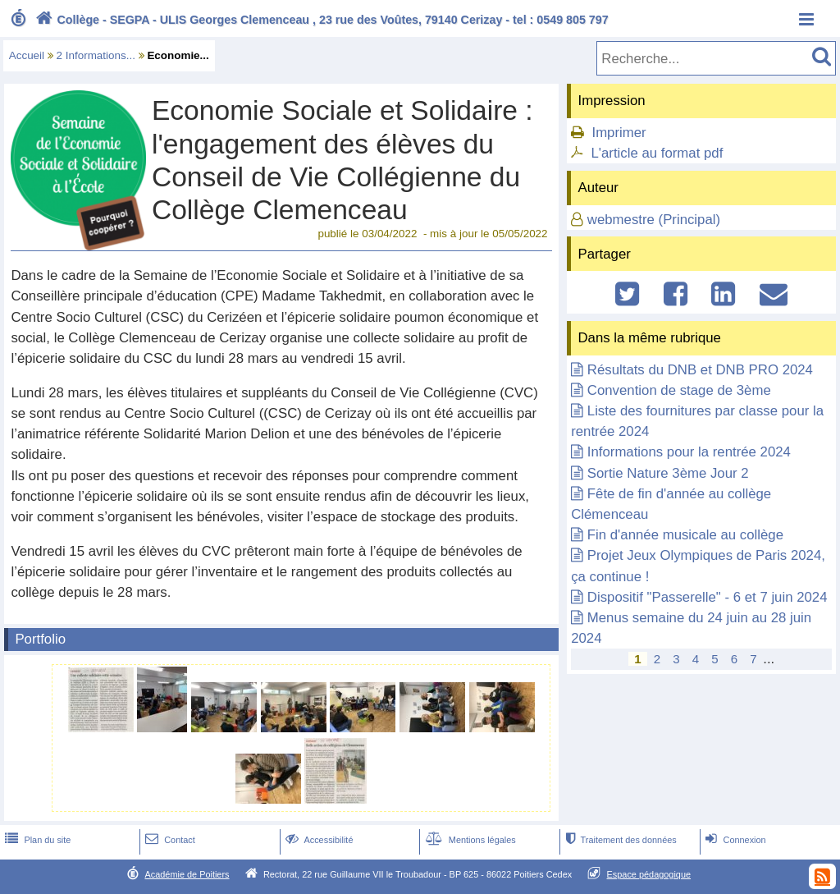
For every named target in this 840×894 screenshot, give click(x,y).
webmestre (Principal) (653, 219)
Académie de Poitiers (186, 874)
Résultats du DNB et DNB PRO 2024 (700, 370)
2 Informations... (96, 55)
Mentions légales (469, 840)
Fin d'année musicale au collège (685, 535)
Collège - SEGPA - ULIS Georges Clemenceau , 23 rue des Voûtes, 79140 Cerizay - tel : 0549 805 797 (320, 19)
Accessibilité (318, 840)
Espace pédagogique (649, 874)
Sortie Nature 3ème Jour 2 (668, 473)
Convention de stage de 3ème (679, 390)
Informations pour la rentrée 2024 (689, 452)
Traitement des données (619, 840)
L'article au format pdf (657, 153)
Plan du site (36, 840)
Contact (168, 840)
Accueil (26, 55)
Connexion (733, 840)
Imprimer (618, 132)
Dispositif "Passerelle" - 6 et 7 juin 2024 (707, 597)
